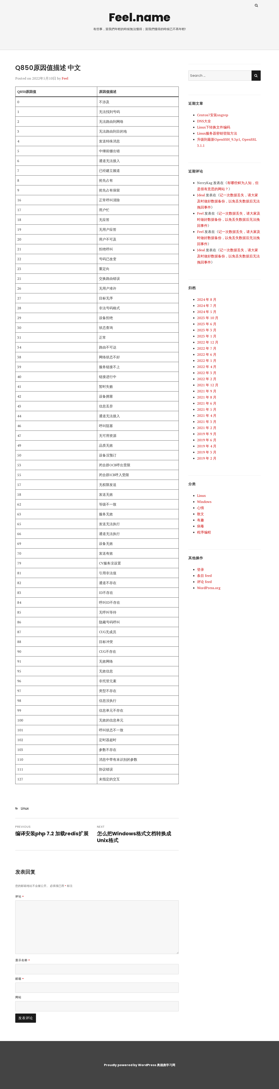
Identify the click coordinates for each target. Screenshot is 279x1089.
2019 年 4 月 (206, 446)
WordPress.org (208, 587)
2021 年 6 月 (206, 403)
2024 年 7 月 (206, 305)
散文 (200, 513)
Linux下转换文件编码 (213, 127)
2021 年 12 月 (207, 385)
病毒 (200, 526)
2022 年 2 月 (206, 378)
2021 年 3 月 (206, 421)
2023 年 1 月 (206, 336)
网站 (18, 997)
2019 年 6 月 (206, 440)
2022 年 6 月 (206, 354)
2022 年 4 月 (206, 366)
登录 (200, 569)
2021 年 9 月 (206, 391)
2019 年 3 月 (206, 452)
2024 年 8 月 (206, 299)
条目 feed (204, 575)
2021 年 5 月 (206, 409)
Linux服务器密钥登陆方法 (217, 133)
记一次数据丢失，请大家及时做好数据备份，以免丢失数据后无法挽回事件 (228, 201)
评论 (19, 896)
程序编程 (204, 532)
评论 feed (204, 581)
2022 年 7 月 (206, 348)
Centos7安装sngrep (212, 115)
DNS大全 (204, 121)
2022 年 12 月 (207, 342)
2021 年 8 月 (206, 397)
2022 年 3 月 (206, 372)
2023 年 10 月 (207, 317)
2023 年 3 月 (206, 330)
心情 (200, 507)
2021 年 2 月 (206, 427)
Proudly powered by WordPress (130, 1065)
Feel (65, 78)
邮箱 (19, 979)
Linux (25, 808)
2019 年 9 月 (206, 433)
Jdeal (201, 195)
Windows (204, 501)
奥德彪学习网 (166, 1065)
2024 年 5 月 (206, 311)
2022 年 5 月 (206, 360)
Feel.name (139, 17)
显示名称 (22, 960)
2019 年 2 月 (206, 458)
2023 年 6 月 (206, 323)
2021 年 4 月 (206, 415)
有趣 (200, 520)
